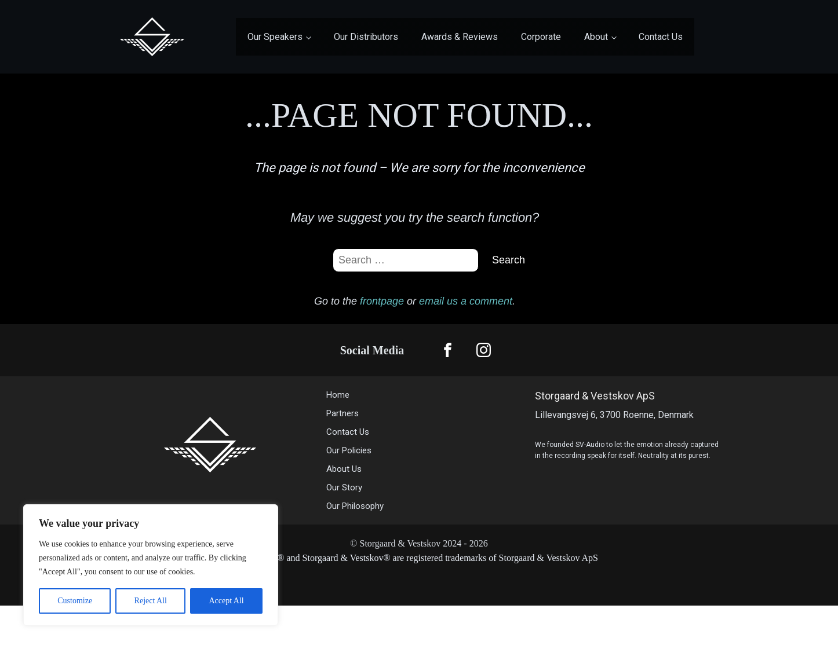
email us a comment (465, 301)
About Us (345, 469)
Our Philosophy (355, 506)
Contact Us (661, 36)
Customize (74, 600)
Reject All (150, 600)
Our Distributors (366, 36)
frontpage (382, 301)
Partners (342, 413)
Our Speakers (275, 36)
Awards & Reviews (459, 36)
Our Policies (348, 450)
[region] (150, 565)
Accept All (226, 600)
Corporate (541, 36)
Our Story (344, 487)
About (596, 36)
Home (337, 395)
